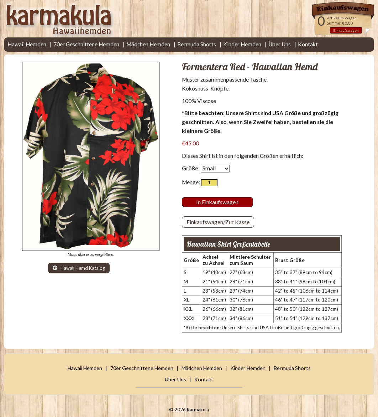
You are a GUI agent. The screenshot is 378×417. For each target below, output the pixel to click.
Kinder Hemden (242, 44)
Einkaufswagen (346, 30)
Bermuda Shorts (196, 44)
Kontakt (308, 44)
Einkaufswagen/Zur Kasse (218, 222)
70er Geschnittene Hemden (86, 44)
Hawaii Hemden (26, 44)
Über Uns (279, 44)
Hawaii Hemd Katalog (79, 268)
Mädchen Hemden (148, 44)
